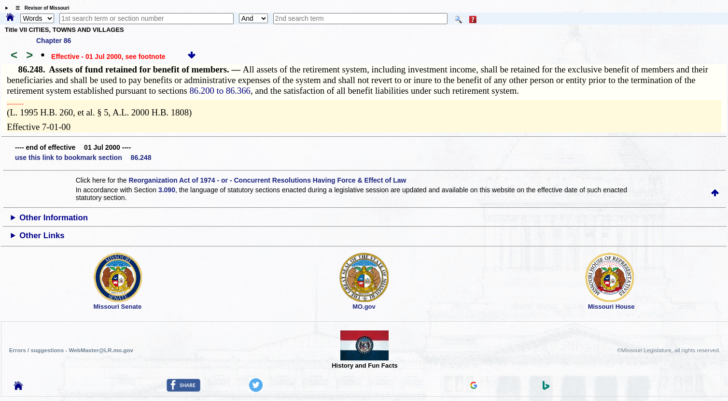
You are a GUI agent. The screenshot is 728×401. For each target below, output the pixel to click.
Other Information (53, 217)
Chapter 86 (53, 40)
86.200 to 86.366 (219, 91)
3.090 (166, 190)
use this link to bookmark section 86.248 (83, 157)
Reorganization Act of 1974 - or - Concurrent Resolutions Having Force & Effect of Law (267, 180)
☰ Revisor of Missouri (40, 8)
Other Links (41, 235)
